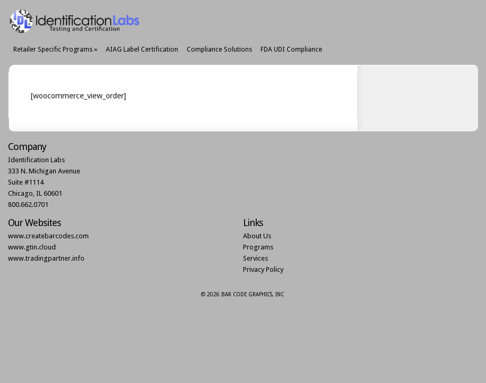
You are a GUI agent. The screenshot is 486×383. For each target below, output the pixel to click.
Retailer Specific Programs (55, 49)
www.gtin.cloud (32, 247)
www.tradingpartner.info (46, 258)
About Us (257, 236)
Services (255, 258)
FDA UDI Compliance (291, 49)
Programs (258, 247)
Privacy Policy (263, 269)
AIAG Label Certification (142, 49)
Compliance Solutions (219, 49)
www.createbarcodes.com (48, 236)
